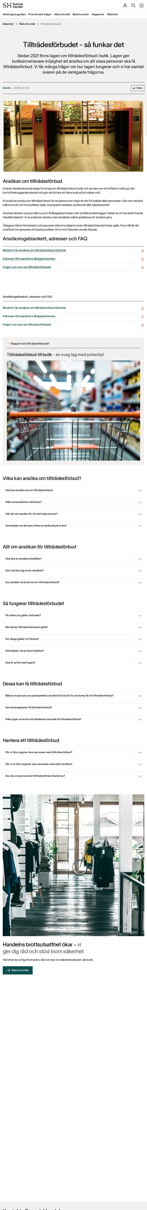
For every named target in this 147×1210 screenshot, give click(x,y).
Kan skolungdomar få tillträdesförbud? (28, 708)
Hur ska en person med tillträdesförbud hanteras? (35, 776)
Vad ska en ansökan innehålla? (23, 559)
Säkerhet (112, 15)
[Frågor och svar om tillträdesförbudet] (73, 267)
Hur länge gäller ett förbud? (22, 639)
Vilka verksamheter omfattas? (23, 502)
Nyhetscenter (81, 15)
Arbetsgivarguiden (14, 15)
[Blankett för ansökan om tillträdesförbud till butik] (73, 250)
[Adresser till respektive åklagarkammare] (73, 259)
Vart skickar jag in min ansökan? (24, 571)
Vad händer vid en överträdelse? (24, 651)
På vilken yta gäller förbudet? (23, 615)
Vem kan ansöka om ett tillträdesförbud (29, 490)
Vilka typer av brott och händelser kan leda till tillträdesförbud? (43, 719)
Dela (137, 88)
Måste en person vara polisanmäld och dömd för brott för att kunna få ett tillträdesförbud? (59, 696)
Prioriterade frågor (39, 15)
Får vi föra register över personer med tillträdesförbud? (38, 752)
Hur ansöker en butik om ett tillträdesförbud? (32, 582)
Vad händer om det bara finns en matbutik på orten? (36, 526)
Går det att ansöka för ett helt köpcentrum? (31, 514)
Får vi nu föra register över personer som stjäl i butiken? (38, 764)
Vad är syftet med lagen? (20, 663)
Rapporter (98, 15)
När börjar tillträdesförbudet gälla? (26, 627)
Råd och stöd (62, 15)
